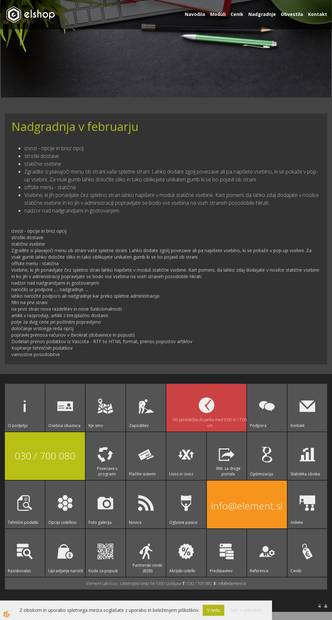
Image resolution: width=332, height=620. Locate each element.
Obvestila (292, 14)
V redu (213, 610)
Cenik (237, 14)
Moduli (218, 14)
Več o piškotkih (246, 610)
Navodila (195, 14)
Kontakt (317, 14)
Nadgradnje (262, 14)
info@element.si (246, 505)
